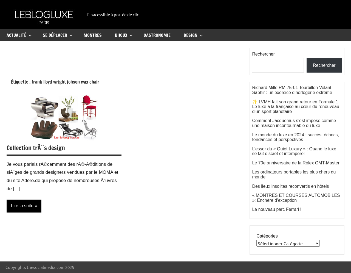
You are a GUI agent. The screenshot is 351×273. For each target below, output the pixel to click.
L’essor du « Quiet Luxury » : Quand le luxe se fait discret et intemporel (294, 151)
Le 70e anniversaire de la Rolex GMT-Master (295, 163)
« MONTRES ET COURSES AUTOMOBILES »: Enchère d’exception (296, 198)
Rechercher (263, 54)
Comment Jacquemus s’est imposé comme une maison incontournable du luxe (294, 123)
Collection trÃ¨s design (36, 148)
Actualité (19, 35)
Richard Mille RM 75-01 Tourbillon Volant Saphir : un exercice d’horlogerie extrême (292, 90)
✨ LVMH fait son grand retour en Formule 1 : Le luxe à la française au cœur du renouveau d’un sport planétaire (296, 107)
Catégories (267, 236)
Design (193, 35)
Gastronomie (157, 35)
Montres (93, 35)
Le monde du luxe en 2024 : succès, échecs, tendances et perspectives (295, 137)
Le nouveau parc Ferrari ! (276, 209)
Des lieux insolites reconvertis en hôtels (290, 186)
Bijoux (124, 35)
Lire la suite (22, 205)
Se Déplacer (58, 35)
